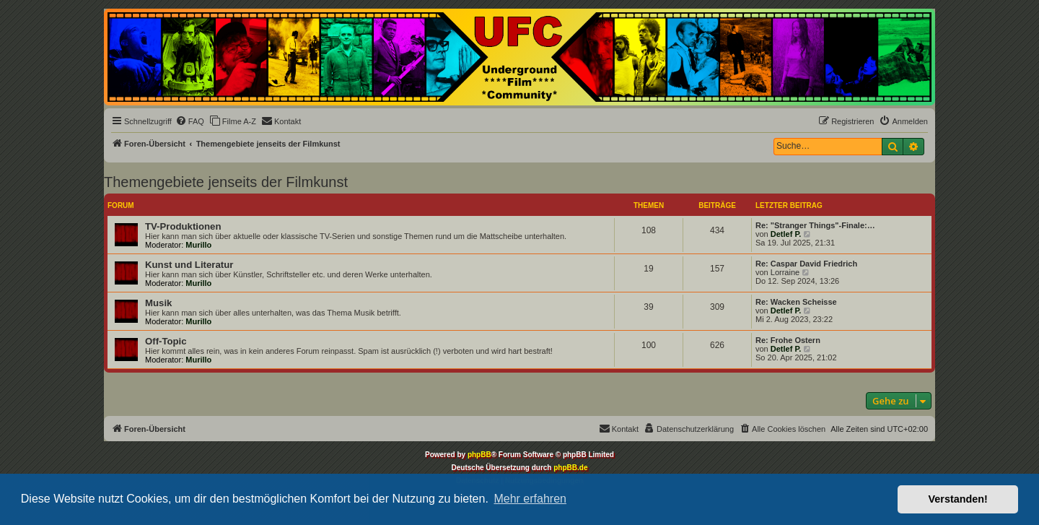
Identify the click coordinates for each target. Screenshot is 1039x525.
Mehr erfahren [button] (530, 499)
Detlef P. (786, 234)
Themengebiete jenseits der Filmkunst (226, 182)
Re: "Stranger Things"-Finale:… (815, 225)
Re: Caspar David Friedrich (806, 263)
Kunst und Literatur (189, 264)
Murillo (198, 244)
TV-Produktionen (183, 226)
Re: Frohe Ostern (787, 340)
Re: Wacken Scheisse (796, 302)
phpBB (479, 455)
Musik (158, 303)
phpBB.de (570, 468)
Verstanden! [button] (958, 499)
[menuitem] (189, 121)
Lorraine (785, 272)
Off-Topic (166, 341)
